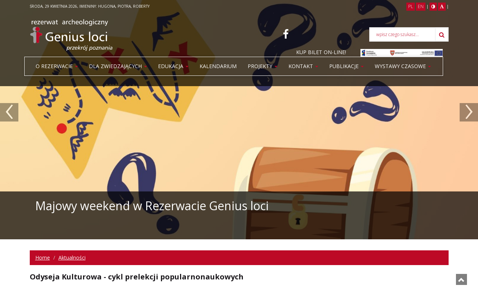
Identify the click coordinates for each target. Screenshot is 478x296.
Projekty (262, 66)
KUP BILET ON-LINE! (321, 52)
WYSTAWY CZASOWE (403, 66)
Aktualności (72, 257)
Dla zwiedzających (118, 66)
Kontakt (303, 66)
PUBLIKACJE (346, 66)
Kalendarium (218, 66)
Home (42, 257)
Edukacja (173, 66)
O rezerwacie (57, 66)
